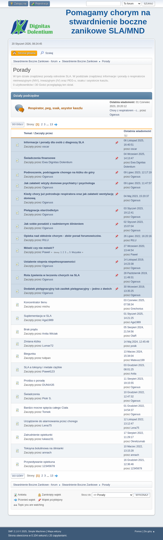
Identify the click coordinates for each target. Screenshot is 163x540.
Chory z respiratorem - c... (124, 110)
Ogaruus (114, 114)
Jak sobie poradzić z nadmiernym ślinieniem (53, 223)
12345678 (48, 466)
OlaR (133, 335)
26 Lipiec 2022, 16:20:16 (138, 236)
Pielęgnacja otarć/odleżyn (41, 210)
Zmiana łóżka (32, 341)
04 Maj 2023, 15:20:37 (136, 196)
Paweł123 (48, 371)
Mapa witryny (54, 531)
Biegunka (30, 353)
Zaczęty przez (43, 133)
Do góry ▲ (149, 531)
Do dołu (17, 124)
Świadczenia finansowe (39, 158)
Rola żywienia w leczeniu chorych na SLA (52, 275)
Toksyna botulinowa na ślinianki (43, 448)
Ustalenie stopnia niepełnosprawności (49, 261)
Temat (28, 133)
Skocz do (86, 494)
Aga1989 (47, 320)
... (48, 124)
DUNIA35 (48, 384)
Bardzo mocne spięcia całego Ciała (46, 407)
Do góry (17, 476)
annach (47, 452)
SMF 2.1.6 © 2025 (17, 531)
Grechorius (137, 308)
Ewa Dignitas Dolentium (57, 162)
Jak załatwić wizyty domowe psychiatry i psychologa (59, 183)
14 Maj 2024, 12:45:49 (136, 341)
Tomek (46, 411)
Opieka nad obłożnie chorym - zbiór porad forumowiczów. (62, 235)
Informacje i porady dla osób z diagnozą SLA (54, 142)
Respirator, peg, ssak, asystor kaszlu (55, 108)
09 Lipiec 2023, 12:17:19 (138, 172)
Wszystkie (76, 252)
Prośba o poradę (34, 380)
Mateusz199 (138, 360)
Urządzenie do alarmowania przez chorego (50, 421)
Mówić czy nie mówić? (39, 247)
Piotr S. (47, 398)
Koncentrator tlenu (35, 302)
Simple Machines (37, 531)
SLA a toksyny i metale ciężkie (43, 367)
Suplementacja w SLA (37, 315)
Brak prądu (31, 329)
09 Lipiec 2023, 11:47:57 (138, 183)
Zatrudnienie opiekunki (38, 434)
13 (51, 124)
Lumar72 (47, 345)
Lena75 (47, 425)
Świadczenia (32, 394)
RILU (45, 240)
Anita (133, 373)
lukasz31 (47, 439)
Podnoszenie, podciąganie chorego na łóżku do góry (59, 172)
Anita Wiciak (50, 333)
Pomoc (138, 531)
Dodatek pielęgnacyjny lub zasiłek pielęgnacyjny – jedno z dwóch (68, 288)
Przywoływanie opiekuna (39, 461)
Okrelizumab (138, 441)
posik (134, 345)
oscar (45, 146)
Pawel (46, 252)
